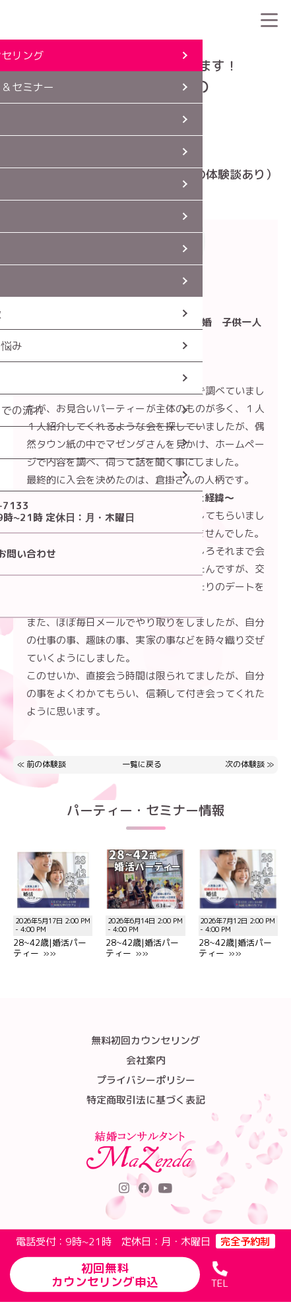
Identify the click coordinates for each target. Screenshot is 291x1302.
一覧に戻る (142, 765)
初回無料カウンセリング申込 (104, 1274)
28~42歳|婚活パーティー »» (52, 931)
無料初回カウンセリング (145, 1040)
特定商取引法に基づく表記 (145, 1100)
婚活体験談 (93, 49)
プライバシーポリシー (145, 1080)
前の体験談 (46, 764)
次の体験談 (245, 764)
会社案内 (146, 1060)
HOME (49, 49)
